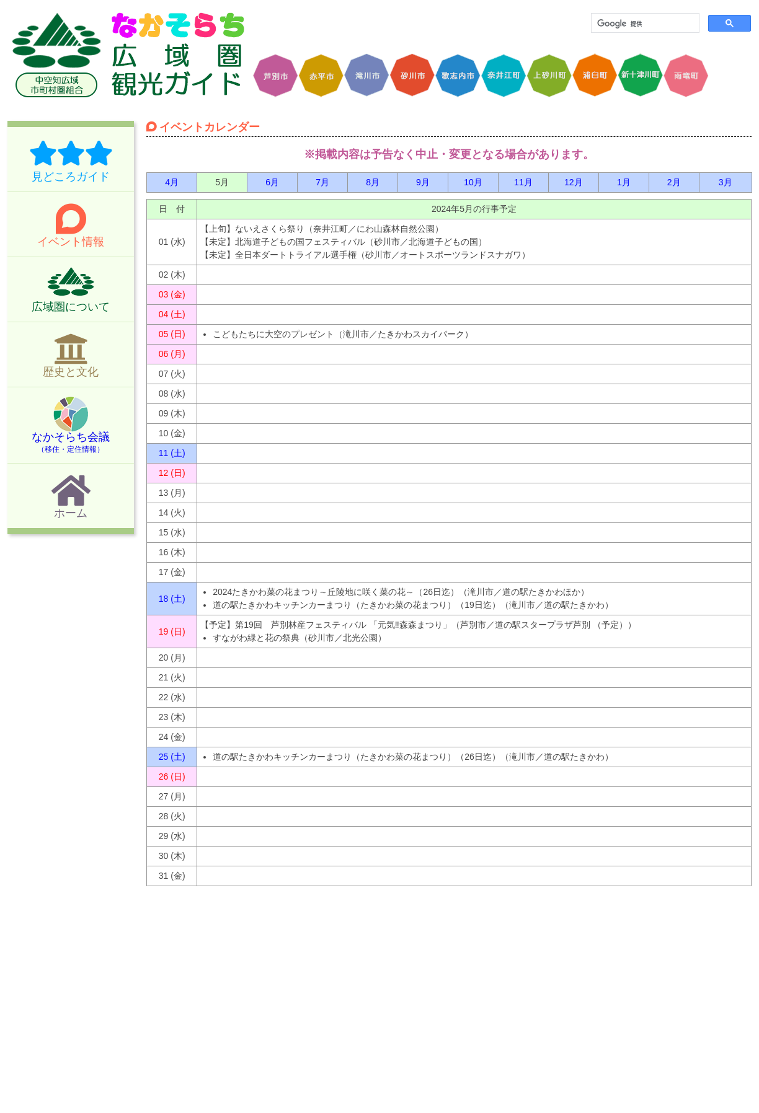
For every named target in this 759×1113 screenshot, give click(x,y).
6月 (272, 182)
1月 (624, 182)
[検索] (644, 23)
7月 (322, 182)
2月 (674, 182)
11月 (523, 182)
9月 (423, 182)
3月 (725, 182)
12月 (573, 182)
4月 (172, 182)
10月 (473, 182)
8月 (373, 182)
